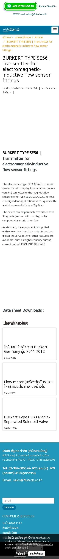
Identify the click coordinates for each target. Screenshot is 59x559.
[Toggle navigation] (54, 30)
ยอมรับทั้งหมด (36, 553)
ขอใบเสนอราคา (12, 523)
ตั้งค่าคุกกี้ (20, 553)
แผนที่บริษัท (9, 532)
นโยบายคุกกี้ (22, 547)
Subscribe (9, 507)
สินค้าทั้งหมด (10, 527)
